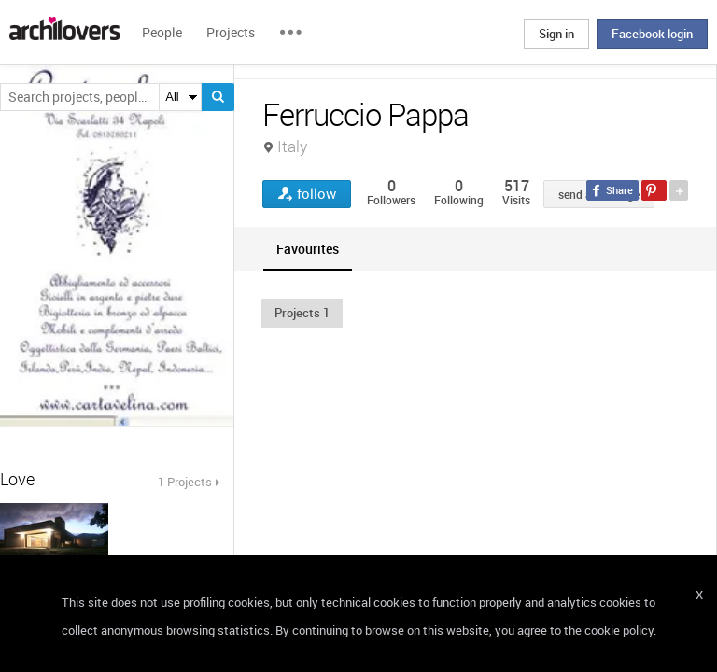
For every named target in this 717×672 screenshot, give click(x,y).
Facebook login (652, 33)
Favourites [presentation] (307, 249)
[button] (302, 313)
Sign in (556, 33)
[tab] (307, 249)
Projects (230, 32)
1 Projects (185, 481)
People (162, 32)
